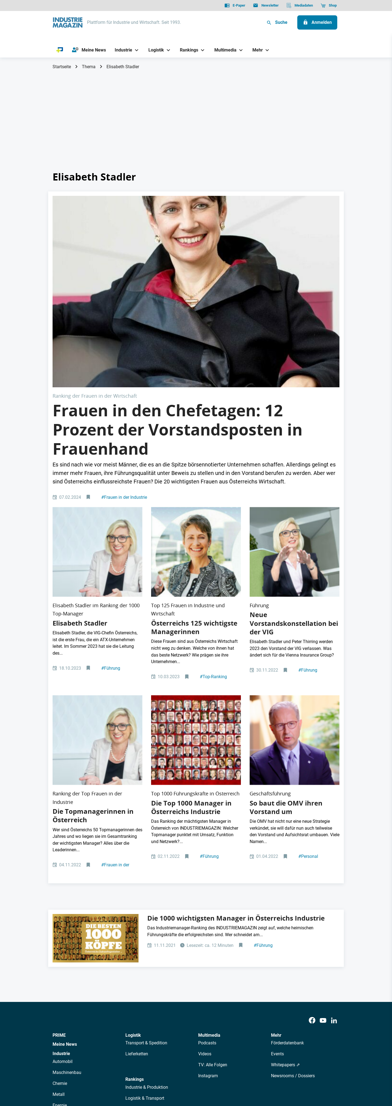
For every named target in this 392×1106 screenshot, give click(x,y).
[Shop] (328, 5)
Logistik (133, 860)
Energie (60, 930)
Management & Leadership (151, 935)
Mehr (276, 860)
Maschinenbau (67, 898)
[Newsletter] (265, 5)
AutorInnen (131, 1025)
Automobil (63, 887)
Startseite (62, 66)
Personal (308, 682)
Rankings (134, 905)
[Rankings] (187, 50)
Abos (176, 1025)
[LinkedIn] (334, 846)
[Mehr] (256, 50)
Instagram (208, 901)
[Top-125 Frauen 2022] (196, 436)
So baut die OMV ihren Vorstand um (286, 633)
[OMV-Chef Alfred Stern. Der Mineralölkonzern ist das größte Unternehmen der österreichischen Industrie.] (294, 585)
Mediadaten (214, 1025)
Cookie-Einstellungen (164, 1074)
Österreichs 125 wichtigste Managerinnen (194, 492)
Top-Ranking (213, 541)
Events (277, 879)
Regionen (134, 956)
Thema (89, 66)
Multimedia (209, 860)
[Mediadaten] (300, 5)
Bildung (132, 946)
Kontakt (132, 1074)
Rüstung (61, 941)
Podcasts (207, 868)
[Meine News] (89, 50)
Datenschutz (69, 1074)
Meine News (65, 870)
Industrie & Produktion (146, 913)
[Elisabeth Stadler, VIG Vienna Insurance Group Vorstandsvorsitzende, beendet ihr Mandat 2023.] (294, 436)
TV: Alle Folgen (212, 890)
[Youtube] (323, 846)
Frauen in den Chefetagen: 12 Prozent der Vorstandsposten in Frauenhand (177, 334)
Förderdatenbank (287, 868)
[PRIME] (60, 50)
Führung (110, 533)
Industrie (61, 879)
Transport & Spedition (146, 868)
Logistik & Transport (144, 924)
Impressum (109, 1074)
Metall (59, 919)
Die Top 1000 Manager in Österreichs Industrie (191, 633)
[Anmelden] (317, 22)
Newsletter (156, 1025)
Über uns (108, 1025)
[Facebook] (312, 846)
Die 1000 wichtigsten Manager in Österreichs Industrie (236, 744)
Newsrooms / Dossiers (293, 901)
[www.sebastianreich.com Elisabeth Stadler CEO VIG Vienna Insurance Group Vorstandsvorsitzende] (97, 436)
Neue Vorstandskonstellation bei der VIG (294, 488)
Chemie (60, 909)
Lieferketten (136, 879)
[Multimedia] (223, 50)
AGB (90, 1074)
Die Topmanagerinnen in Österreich (93, 641)
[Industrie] (121, 50)
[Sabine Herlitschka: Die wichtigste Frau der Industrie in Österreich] (196, 243)
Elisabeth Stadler (80, 488)
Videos (204, 879)
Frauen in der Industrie (124, 401)
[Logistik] (154, 50)
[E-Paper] (235, 5)
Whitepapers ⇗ (285, 890)
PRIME (59, 860)
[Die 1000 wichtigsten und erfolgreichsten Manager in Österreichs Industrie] (96, 764)
